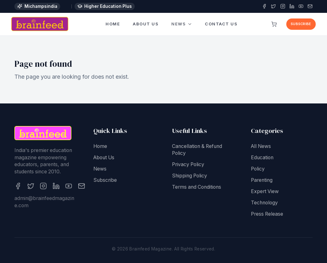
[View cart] (274, 24)
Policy (258, 169)
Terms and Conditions (196, 188)
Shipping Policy (189, 176)
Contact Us (221, 23)
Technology (264, 203)
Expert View (265, 192)
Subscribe (301, 24)
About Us (145, 24)
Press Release (267, 215)
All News (261, 147)
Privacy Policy (188, 165)
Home (113, 23)
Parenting (261, 181)
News (181, 24)
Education (262, 158)
